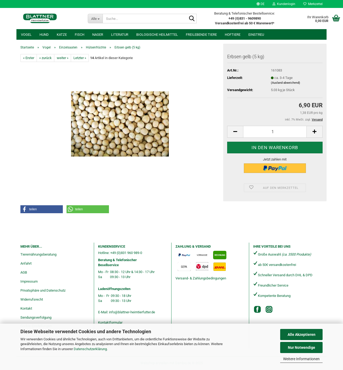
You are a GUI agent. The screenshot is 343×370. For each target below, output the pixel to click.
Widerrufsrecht (31, 299)
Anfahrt (26, 263)
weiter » (62, 58)
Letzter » (79, 58)
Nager (97, 35)
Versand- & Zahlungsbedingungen (200, 278)
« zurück (45, 58)
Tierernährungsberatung (38, 254)
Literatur (119, 35)
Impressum (29, 281)
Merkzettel (313, 4)
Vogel (26, 35)
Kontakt (26, 308)
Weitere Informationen (301, 359)
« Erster (28, 58)
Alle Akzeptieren (301, 334)
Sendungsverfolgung (35, 317)
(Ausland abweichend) (285, 82)
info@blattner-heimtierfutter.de (132, 312)
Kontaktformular (110, 322)
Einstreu (256, 35)
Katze (62, 35)
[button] (261, 4)
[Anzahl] (275, 132)
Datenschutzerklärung (90, 349)
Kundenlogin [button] (283, 4)
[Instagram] (269, 309)
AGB (23, 272)
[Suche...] (95, 18)
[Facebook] (257, 309)
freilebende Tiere (201, 35)
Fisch (79, 35)
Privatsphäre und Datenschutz (42, 290)
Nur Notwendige (301, 347)
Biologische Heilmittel (157, 35)
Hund (44, 35)
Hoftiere (232, 35)
